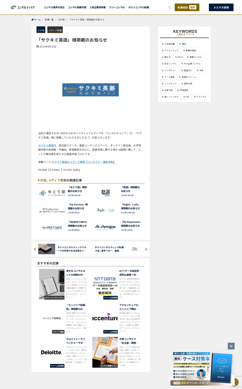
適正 (184, 43)
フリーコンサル (117, 7)
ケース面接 (169, 76)
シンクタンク (170, 83)
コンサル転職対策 (77, 7)
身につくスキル (171, 96)
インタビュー (170, 70)
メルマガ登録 (221, 7)
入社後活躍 (169, 43)
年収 (201, 70)
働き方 (167, 56)
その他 (41, 30)
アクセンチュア (171, 50)
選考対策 (188, 83)
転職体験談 (191, 50)
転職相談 (187, 7)
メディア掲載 (55, 30)
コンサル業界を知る (54, 7)
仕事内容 (168, 90)
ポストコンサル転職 (138, 7)
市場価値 (184, 90)
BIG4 (180, 56)
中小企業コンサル (192, 63)
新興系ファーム (189, 76)
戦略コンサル (196, 56)
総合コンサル (170, 63)
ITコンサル (201, 96)
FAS (187, 96)
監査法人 (188, 70)
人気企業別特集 (98, 7)
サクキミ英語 (46, 145)
